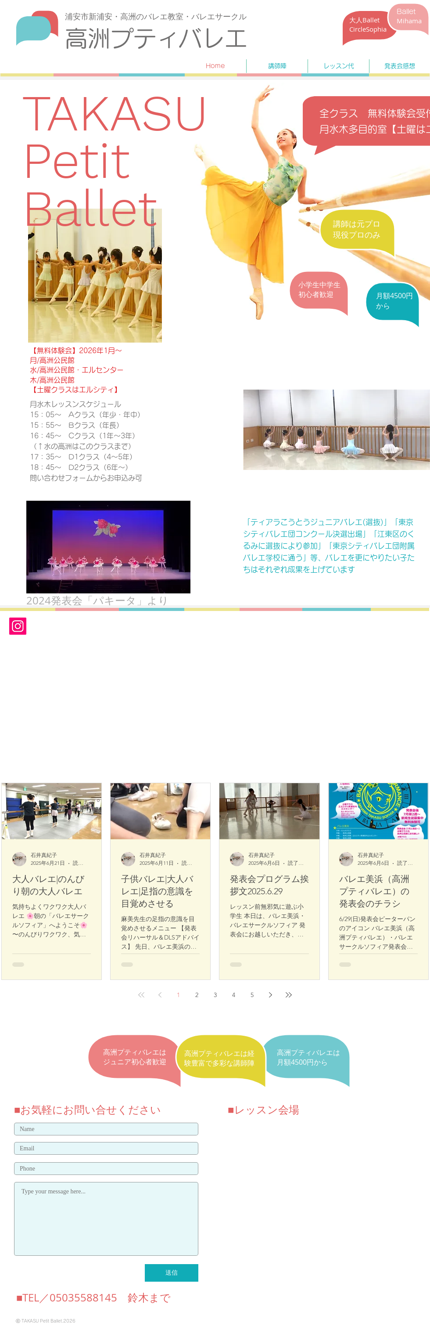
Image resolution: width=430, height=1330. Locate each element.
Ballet (406, 11)
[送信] (171, 1273)
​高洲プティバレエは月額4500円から (308, 1057)
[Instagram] (17, 626)
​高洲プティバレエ (156, 38)
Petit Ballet (89, 184)
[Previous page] (160, 995)
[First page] (141, 995)
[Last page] (289, 995)
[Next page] (270, 995)
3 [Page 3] (215, 995)
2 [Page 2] (196, 995)
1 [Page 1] (178, 995)
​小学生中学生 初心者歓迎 (319, 289)
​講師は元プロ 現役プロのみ (356, 229)
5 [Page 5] (252, 995)
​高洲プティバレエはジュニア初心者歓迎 (134, 1056)
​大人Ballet (364, 19)
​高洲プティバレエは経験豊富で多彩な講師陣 (219, 1058)
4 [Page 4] (233, 995)
